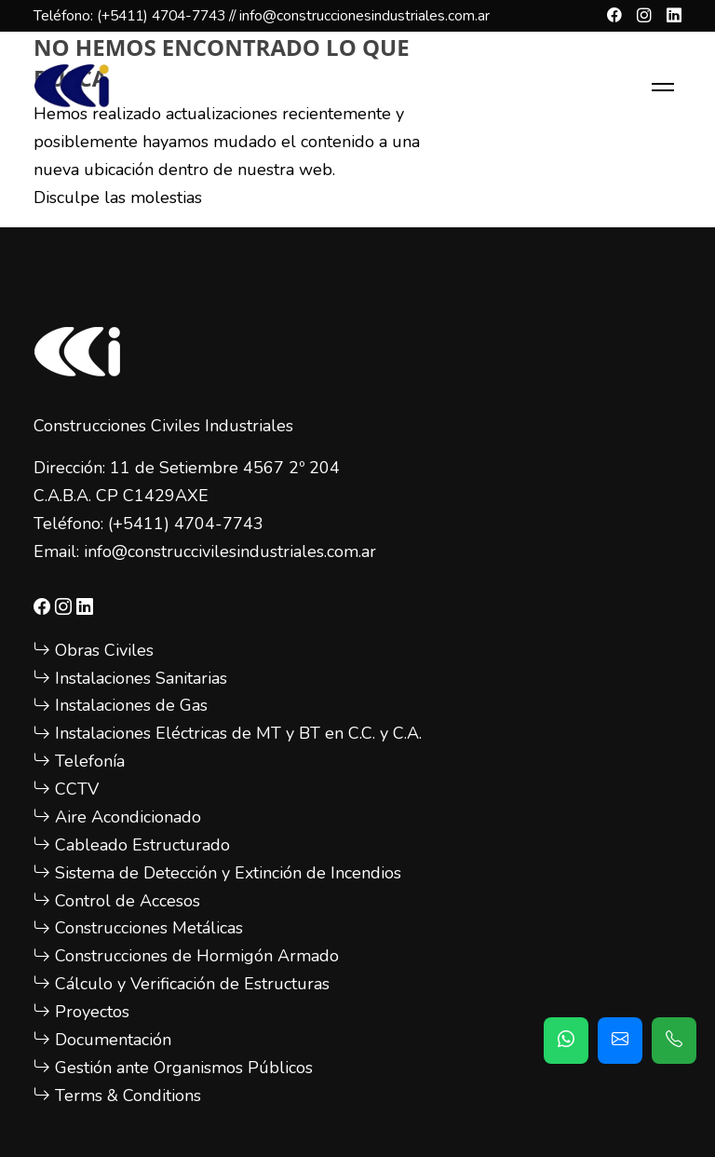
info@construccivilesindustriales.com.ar (230, 551)
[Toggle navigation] (662, 86)
